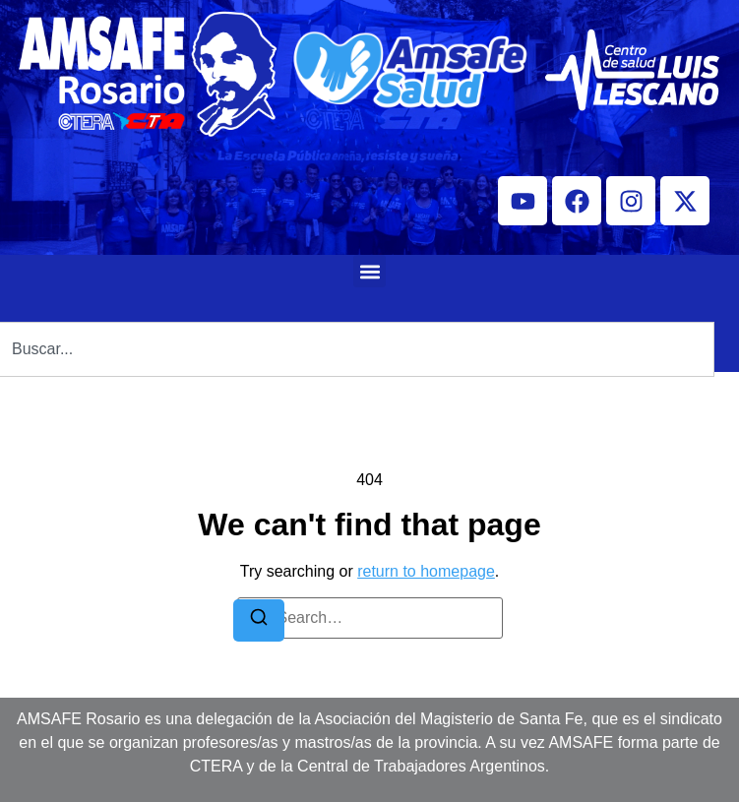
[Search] (258, 620)
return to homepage (426, 571)
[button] (369, 271)
